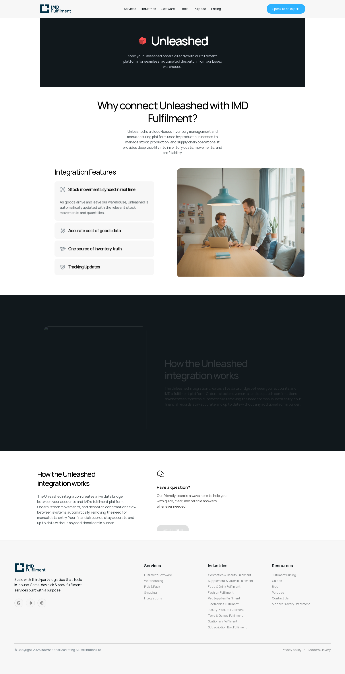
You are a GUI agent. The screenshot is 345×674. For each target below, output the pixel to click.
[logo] (57, 9)
